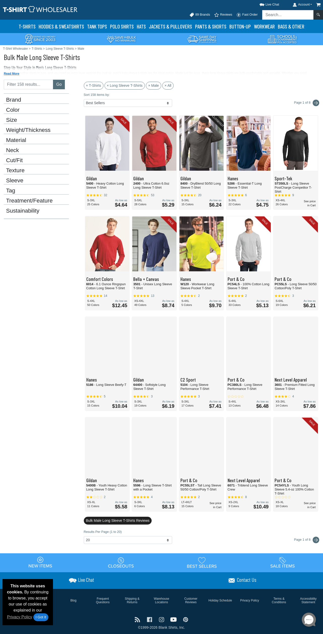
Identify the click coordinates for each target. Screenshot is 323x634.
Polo (122, 26)
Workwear (264, 26)
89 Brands (199, 14)
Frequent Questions (103, 600)
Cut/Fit (14, 160)
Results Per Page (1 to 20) (103, 532)
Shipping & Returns (132, 600)
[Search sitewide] (288, 15)
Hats (141, 26)
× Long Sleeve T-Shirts (125, 85)
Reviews (223, 14)
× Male (153, 85)
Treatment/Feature (29, 201)
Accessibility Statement (308, 600)
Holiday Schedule (220, 600)
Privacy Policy (19, 617)
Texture (15, 170)
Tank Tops (97, 26)
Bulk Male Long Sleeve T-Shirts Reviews (118, 520)
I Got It (41, 617)
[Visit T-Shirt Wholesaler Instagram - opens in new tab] (162, 619)
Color (13, 110)
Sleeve (14, 180)
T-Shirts (27, 26)
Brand (13, 100)
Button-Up (240, 26)
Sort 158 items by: (97, 95)
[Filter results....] (28, 84)
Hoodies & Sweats (61, 26)
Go (59, 84)
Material (16, 140)
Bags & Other (291, 26)
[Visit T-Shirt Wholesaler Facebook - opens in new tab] (150, 619)
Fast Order (247, 14)
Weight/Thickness (28, 130)
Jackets (170, 26)
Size (11, 120)
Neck (12, 150)
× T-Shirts (93, 85)
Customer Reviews (190, 600)
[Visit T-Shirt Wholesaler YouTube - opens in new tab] (174, 619)
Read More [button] (11, 73)
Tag (10, 190)
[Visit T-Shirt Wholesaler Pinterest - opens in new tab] (185, 619)
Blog (73, 600)
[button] (264, 3)
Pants (210, 26)
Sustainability (22, 211)
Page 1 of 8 (306, 540)
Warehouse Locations (161, 600)
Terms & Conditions (279, 600)
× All (168, 85)
